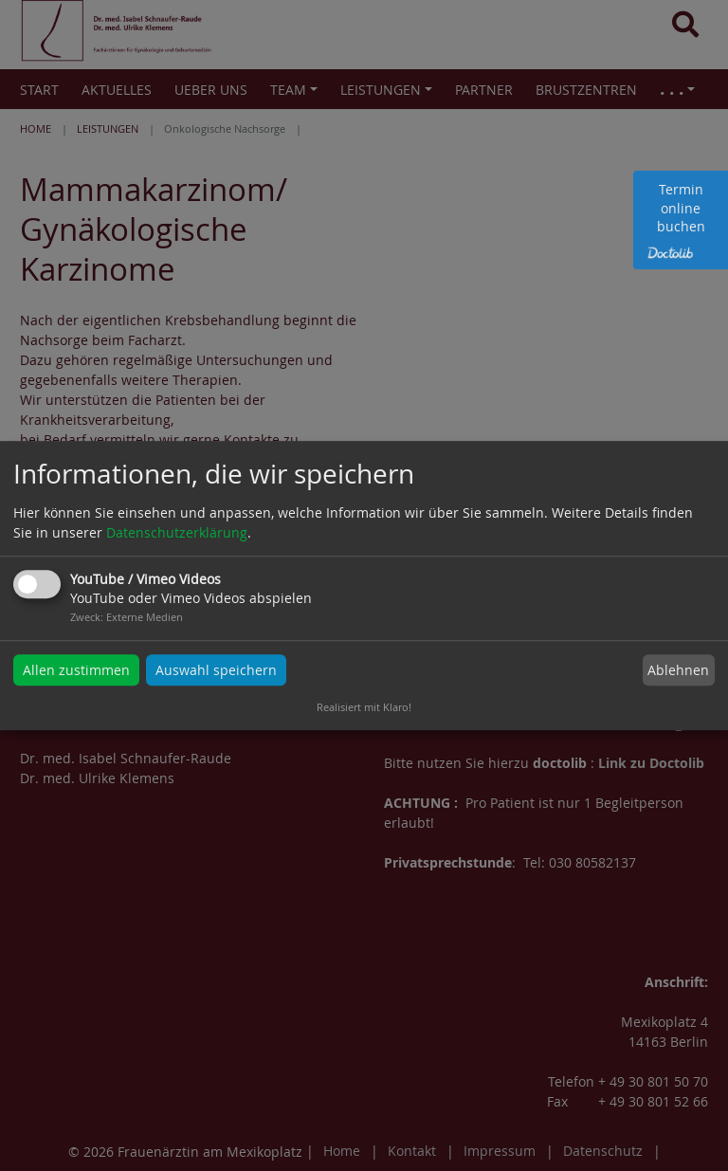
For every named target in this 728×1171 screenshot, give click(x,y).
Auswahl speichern (216, 670)
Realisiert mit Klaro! (364, 707)
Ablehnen (678, 670)
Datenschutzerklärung (176, 532)
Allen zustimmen (76, 670)
